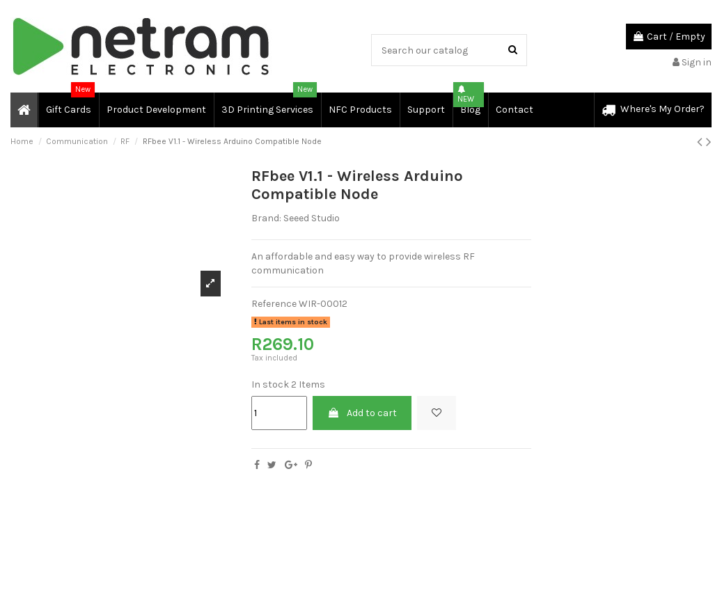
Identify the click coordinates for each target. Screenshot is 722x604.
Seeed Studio (311, 218)
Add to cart (362, 413)
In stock (270, 384)
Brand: (266, 218)
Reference (274, 304)
